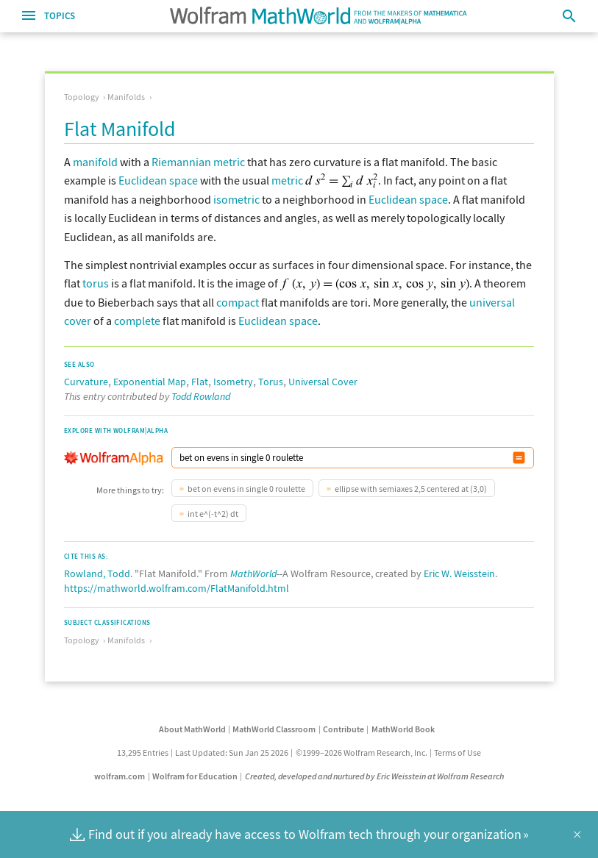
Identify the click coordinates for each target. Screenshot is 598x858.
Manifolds (126, 96)
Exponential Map (149, 381)
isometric (236, 199)
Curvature (86, 381)
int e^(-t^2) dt (213, 513)
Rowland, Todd (97, 573)
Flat (199, 381)
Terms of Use (457, 752)
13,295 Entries (142, 752)
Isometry (233, 381)
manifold (95, 161)
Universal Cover (322, 381)
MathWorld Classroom (274, 728)
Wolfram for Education (195, 776)
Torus (270, 381)
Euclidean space (158, 180)
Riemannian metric (198, 161)
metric (287, 180)
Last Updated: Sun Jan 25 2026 (231, 752)
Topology (81, 96)
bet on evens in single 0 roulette (246, 488)
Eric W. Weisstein (459, 573)
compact (237, 302)
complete (137, 320)
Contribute (343, 728)
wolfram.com (119, 776)
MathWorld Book (403, 728)
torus (95, 283)
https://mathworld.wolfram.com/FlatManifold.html (176, 588)
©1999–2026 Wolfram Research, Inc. (361, 752)
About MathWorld (192, 728)
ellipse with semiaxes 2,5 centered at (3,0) (411, 488)
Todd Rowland (200, 396)
